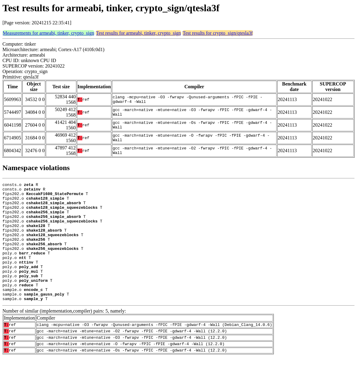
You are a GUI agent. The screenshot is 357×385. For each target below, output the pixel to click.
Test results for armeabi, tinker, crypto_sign (138, 33)
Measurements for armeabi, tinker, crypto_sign (48, 33)
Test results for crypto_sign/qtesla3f (218, 33)
